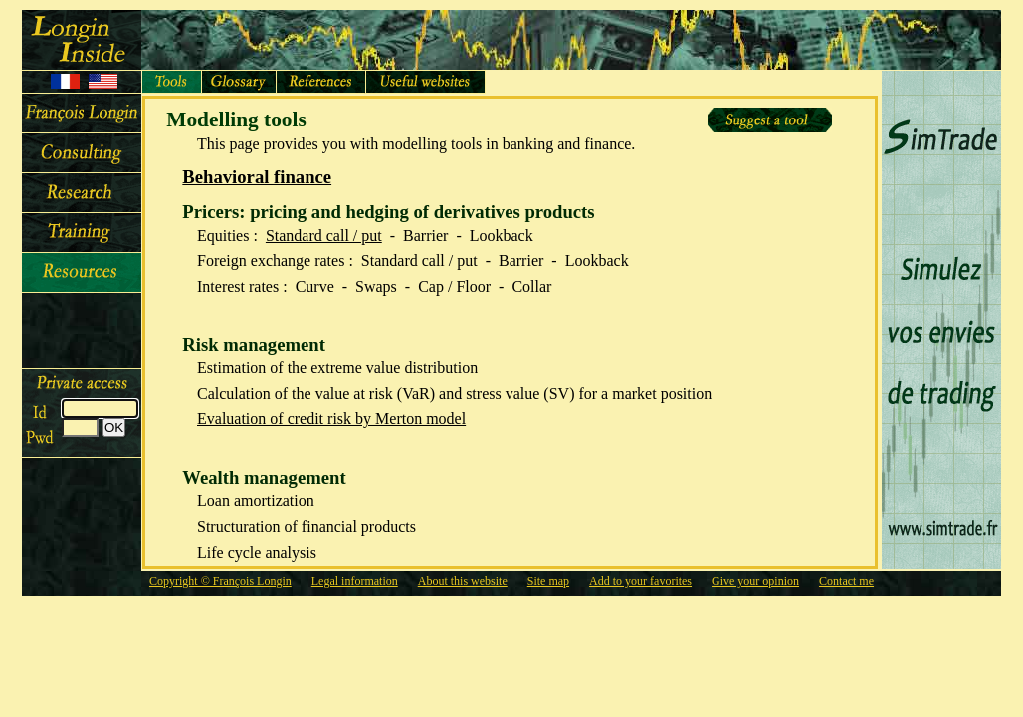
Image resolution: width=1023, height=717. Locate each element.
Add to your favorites (640, 581)
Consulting (81, 153)
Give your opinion (755, 581)
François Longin (81, 113)
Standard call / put (324, 235)
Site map (548, 581)
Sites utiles (426, 82)
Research (81, 193)
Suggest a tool (770, 120)
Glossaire (239, 82)
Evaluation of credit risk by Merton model (331, 418)
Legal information (354, 581)
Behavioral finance (256, 176)
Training (81, 233)
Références (321, 82)
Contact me (846, 581)
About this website (463, 581)
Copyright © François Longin (220, 581)
